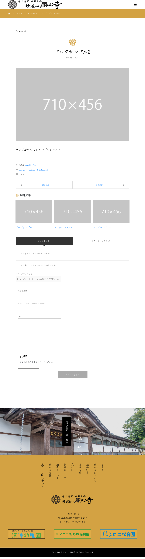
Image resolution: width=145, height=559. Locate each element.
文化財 (73, 467)
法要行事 (87, 468)
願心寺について (95, 472)
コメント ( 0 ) (44, 240)
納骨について (57, 471)
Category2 (33, 169)
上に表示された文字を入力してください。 (36, 362)
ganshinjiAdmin (31, 165)
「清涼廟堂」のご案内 (67, 431)
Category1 (21, 31)
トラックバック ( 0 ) (101, 241)
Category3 (43, 169)
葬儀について (65, 471)
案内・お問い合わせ (42, 475)
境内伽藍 (80, 468)
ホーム (102, 467)
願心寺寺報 (50, 470)
